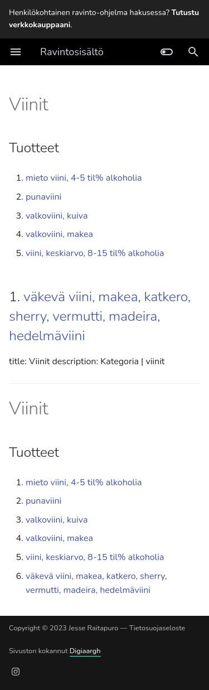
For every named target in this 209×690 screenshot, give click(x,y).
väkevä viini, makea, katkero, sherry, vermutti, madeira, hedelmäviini (100, 316)
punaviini (43, 197)
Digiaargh (85, 651)
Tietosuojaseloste (157, 628)
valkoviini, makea (59, 234)
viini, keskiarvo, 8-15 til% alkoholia (95, 253)
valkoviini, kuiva (57, 216)
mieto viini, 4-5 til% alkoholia (84, 178)
